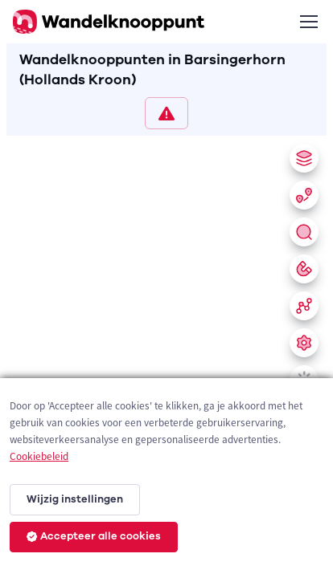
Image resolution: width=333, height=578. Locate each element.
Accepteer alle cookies (94, 536)
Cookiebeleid (39, 456)
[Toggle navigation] (308, 21)
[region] (166, 354)
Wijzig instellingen (75, 499)
